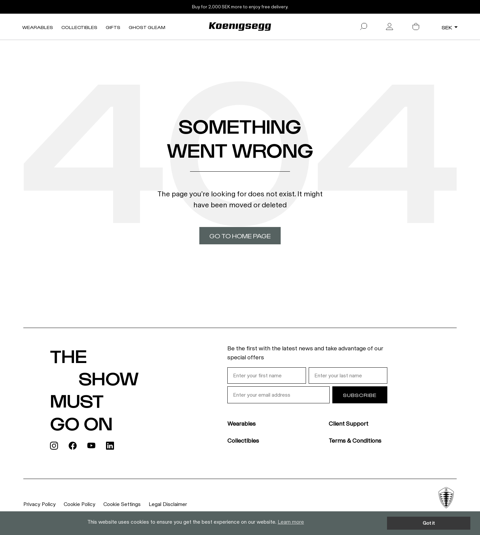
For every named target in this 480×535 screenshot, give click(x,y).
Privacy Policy (39, 504)
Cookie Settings (122, 504)
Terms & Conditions (355, 440)
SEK (447, 27)
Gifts (113, 27)
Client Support (348, 423)
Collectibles (79, 27)
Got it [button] (429, 523)
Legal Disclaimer (168, 504)
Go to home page (240, 236)
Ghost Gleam (147, 27)
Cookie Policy (79, 504)
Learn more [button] (291, 522)
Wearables (37, 27)
